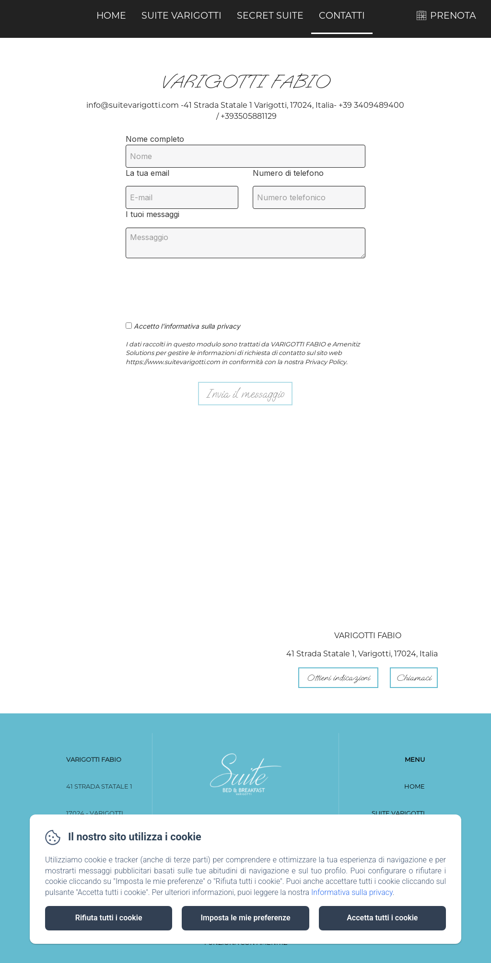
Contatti (342, 15)
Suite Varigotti (181, 15)
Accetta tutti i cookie (382, 917)
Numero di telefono (288, 173)
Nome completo (155, 139)
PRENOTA (453, 15)
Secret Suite (270, 15)
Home (111, 15)
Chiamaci (414, 677)
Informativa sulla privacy (352, 892)
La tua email (147, 173)
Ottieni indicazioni (338, 677)
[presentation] (199, 284)
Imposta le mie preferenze (245, 917)
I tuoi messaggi (152, 214)
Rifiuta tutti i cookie (108, 917)
